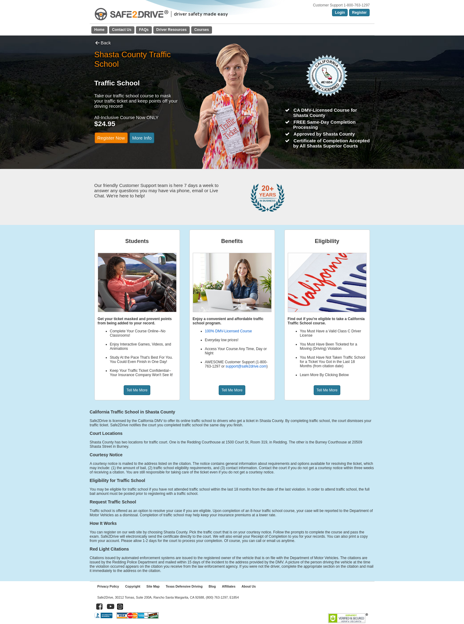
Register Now (111, 137)
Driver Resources (171, 30)
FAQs (143, 30)
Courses (201, 30)
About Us (249, 586)
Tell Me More (137, 390)
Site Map (152, 586)
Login (340, 12)
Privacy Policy (108, 586)
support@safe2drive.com (246, 366)
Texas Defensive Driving (184, 586)
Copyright (133, 586)
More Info (142, 137)
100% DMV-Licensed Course (228, 331)
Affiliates (228, 586)
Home (99, 30)
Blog (212, 586)
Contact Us (121, 30)
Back (102, 42)
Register (359, 12)
